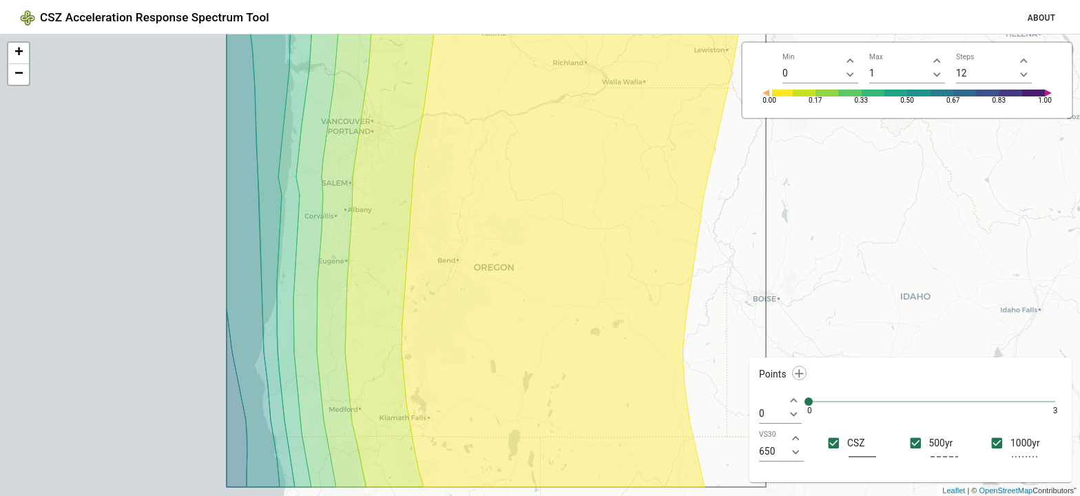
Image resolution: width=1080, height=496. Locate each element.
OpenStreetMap (1006, 490)
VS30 (767, 434)
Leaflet (953, 490)
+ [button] (18, 53)
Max (876, 57)
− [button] (18, 74)
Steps (965, 57)
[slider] (808, 401)
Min (788, 57)
